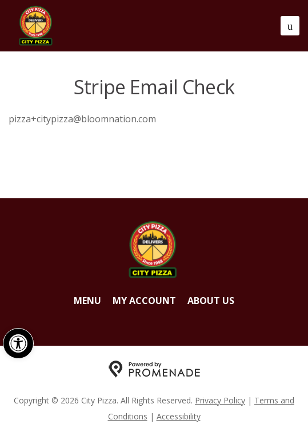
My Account (144, 300)
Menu (87, 300)
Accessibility (179, 416)
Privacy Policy (220, 400)
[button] (18, 343)
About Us (210, 300)
